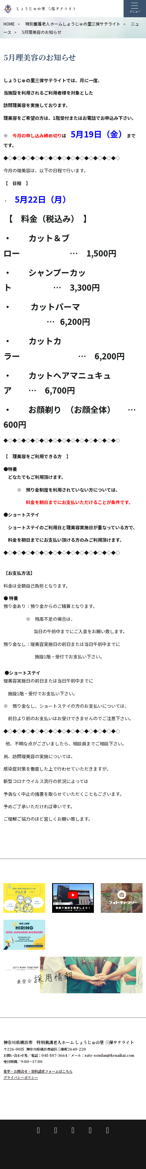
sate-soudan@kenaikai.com (109, 1055)
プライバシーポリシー (20, 1077)
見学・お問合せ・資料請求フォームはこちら (37, 1071)
